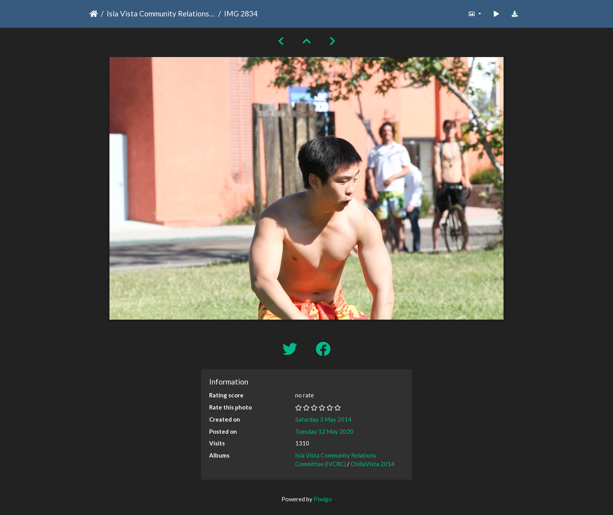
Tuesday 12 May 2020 (324, 431)
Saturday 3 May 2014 (323, 419)
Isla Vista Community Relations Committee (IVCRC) (161, 13)
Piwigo (323, 498)
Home (94, 13)
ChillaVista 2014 (372, 463)
